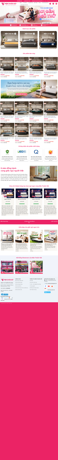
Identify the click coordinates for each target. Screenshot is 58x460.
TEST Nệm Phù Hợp (33, 289)
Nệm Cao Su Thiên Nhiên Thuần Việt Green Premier (35, 117)
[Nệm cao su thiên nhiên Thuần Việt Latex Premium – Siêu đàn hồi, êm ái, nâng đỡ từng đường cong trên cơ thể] (7, 64)
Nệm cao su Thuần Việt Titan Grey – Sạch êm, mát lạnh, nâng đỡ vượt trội (36, 72)
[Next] (56, 241)
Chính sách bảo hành (18, 282)
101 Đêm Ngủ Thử (45, 2)
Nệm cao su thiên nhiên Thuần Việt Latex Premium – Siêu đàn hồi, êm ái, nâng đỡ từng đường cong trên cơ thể (7, 73)
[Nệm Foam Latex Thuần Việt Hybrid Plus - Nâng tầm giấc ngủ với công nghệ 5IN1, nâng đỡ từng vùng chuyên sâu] (51, 64)
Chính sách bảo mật (18, 289)
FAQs (40, 2)
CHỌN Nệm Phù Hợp (24, 4)
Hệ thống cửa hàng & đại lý (34, 287)
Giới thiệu (31, 280)
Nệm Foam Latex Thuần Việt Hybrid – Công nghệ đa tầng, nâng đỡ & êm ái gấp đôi (21, 73)
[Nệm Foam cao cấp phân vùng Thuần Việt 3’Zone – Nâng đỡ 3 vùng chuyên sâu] (36, 130)
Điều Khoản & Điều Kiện (19, 280)
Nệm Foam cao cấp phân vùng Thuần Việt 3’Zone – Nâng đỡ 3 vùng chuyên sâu (36, 138)
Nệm (21, 2)
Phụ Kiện (25, 2)
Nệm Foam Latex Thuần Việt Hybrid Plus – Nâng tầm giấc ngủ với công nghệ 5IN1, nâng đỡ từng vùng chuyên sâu (50, 73)
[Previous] (2, 241)
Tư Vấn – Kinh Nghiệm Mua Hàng (35, 284)
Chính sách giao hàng (18, 284)
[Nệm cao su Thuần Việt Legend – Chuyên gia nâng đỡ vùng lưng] (22, 108)
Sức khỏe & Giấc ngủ (33, 282)
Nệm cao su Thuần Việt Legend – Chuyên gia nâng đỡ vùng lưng (21, 117)
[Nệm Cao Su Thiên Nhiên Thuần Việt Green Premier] (36, 108)
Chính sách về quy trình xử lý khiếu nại (21, 287)
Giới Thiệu (35, 2)
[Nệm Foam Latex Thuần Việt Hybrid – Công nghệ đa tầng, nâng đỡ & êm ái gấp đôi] (22, 64)
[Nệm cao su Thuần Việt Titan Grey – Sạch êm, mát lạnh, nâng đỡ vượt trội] (36, 64)
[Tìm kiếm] (50, 4)
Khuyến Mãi (31, 2)
